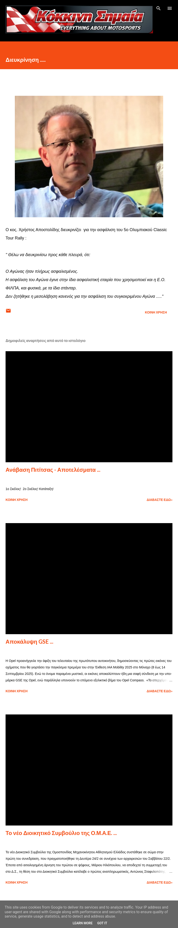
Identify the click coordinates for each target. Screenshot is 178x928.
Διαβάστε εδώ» (159, 500)
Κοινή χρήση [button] (156, 312)
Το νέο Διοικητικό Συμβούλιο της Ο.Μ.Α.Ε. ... (61, 832)
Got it (102, 923)
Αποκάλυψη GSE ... (29, 641)
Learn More (82, 923)
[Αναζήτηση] (158, 8)
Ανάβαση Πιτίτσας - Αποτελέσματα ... (53, 469)
